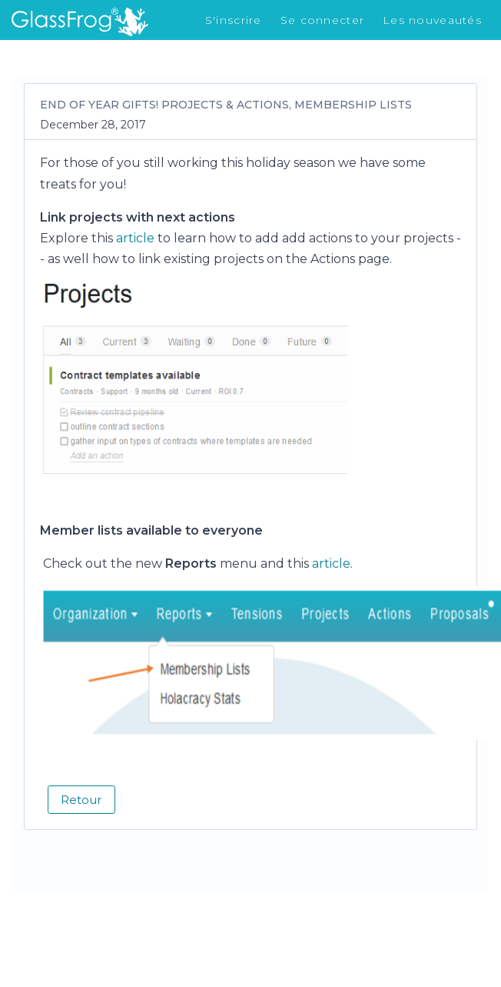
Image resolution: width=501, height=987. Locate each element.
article (137, 238)
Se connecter (322, 20)
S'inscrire (233, 20)
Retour (81, 799)
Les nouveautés (432, 20)
